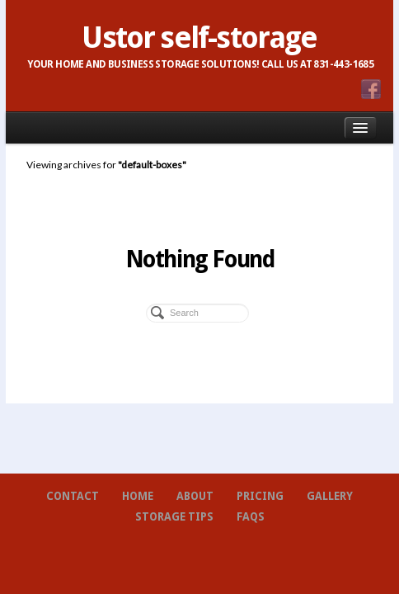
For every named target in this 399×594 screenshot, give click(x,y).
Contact (72, 496)
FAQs (251, 517)
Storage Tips (174, 517)
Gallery (330, 496)
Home (137, 496)
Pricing (260, 496)
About (195, 496)
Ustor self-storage (199, 37)
